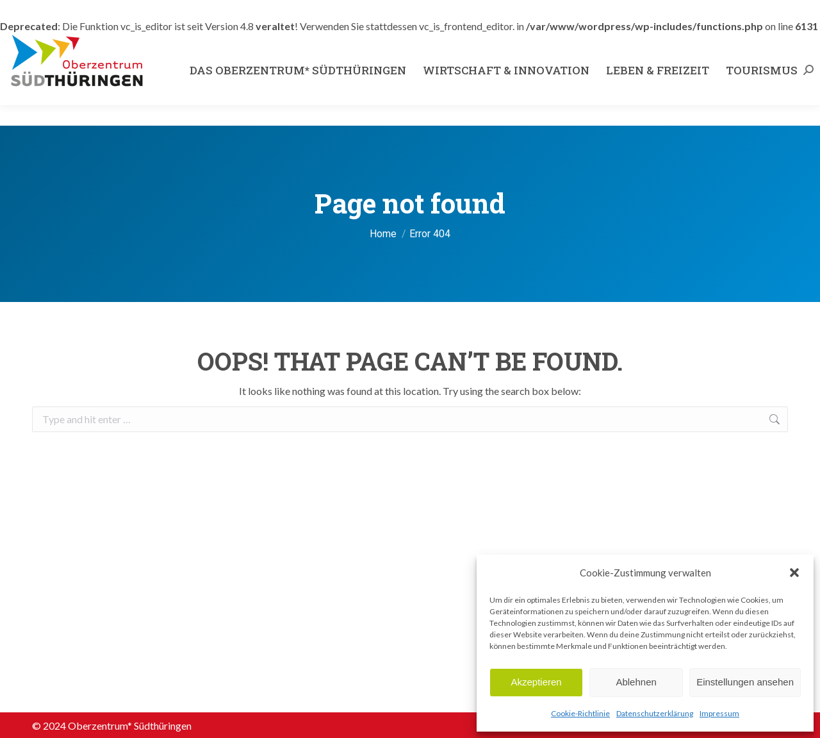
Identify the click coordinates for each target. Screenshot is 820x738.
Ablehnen (636, 681)
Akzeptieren (536, 681)
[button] (794, 572)
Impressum (719, 713)
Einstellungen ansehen (745, 681)
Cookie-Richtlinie (580, 713)
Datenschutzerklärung (654, 713)
